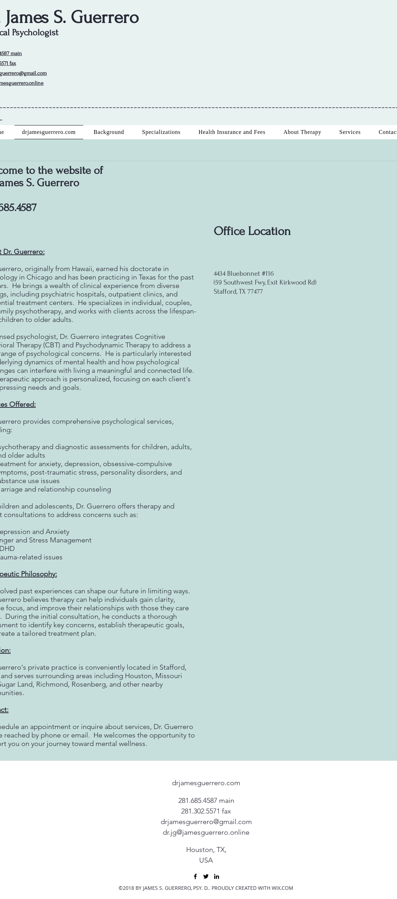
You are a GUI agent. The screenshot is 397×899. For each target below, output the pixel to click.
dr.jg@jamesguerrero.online (206, 832)
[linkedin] (216, 876)
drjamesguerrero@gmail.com (206, 821)
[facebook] (195, 876)
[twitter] (205, 876)
